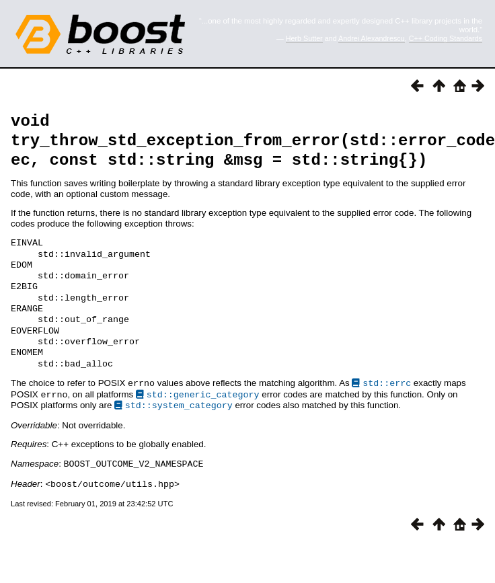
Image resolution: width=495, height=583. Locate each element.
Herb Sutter (304, 38)
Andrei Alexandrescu (371, 38)
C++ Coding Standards (445, 38)
